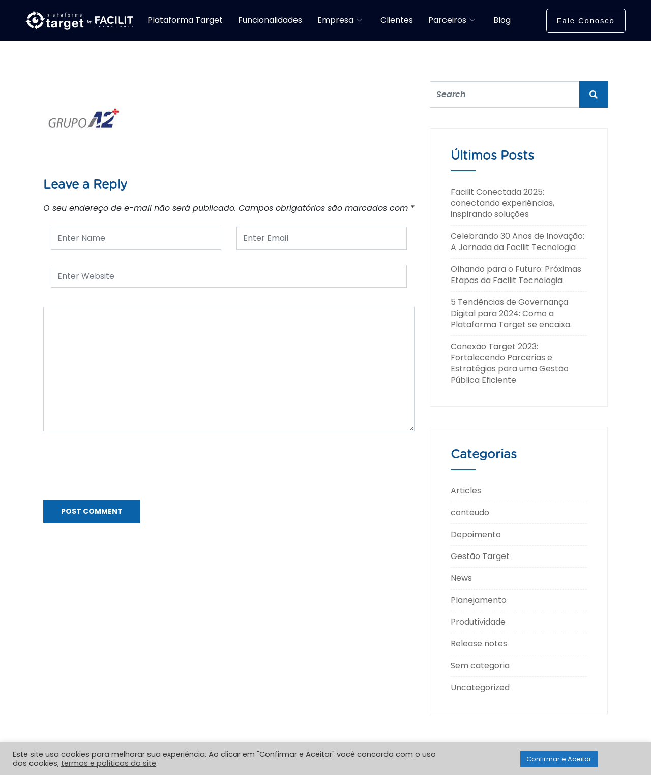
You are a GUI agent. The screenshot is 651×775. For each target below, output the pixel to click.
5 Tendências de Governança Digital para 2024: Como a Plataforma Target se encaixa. (511, 313)
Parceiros (451, 20)
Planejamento (479, 600)
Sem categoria (480, 665)
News (461, 578)
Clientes (396, 20)
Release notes (479, 643)
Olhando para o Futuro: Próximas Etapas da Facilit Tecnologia (516, 274)
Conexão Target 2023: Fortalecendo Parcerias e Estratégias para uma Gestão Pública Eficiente (510, 363)
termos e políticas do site (108, 763)
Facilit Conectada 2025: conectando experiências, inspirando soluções (502, 203)
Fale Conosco (586, 20)
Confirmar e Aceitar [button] (558, 759)
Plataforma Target (185, 20)
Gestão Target (480, 556)
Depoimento (476, 534)
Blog (502, 20)
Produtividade (478, 622)
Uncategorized (480, 687)
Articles (466, 491)
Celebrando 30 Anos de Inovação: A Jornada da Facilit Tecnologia (517, 241)
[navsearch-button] (528, 18)
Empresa (339, 20)
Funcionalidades (270, 20)
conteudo (470, 512)
